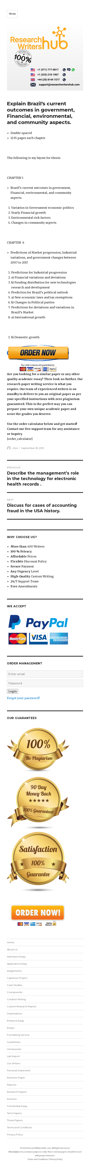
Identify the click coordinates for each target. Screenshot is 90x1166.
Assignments (14, 970)
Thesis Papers (15, 1120)
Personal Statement (18, 1070)
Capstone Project (17, 978)
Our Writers (13, 1063)
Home (10, 942)
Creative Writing (16, 999)
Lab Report (13, 1056)
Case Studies (14, 985)
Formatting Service (18, 1034)
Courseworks (14, 992)
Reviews (12, 1098)
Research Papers (17, 1091)
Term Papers (14, 1113)
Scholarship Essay (17, 1106)
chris (15, 448)
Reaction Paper (16, 1077)
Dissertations (14, 1013)
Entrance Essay (15, 1020)
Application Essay (17, 963)
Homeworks (14, 1049)
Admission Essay (16, 956)
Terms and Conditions (19, 1127)
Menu (12, 13)
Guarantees (13, 1042)
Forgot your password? (23, 698)
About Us (12, 949)
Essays (10, 1027)
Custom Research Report (21, 1006)
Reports (11, 1084)
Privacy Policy (15, 1134)
